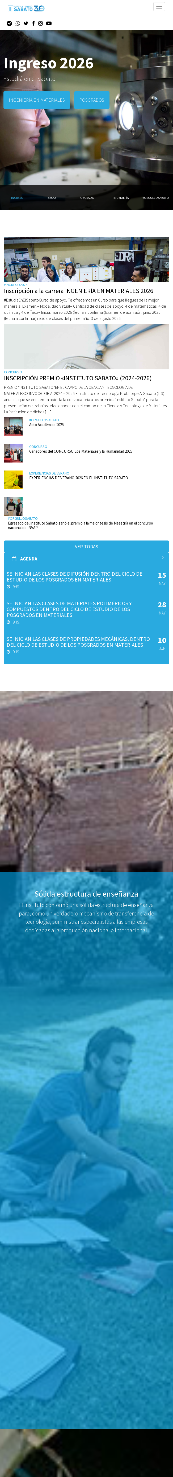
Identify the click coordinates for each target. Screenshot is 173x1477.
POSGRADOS (91, 100)
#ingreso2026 (15, 284)
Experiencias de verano (49, 473)
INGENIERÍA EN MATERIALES (37, 100)
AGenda (88, 558)
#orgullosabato (44, 420)
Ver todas (86, 546)
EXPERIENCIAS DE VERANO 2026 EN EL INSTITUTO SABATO (78, 477)
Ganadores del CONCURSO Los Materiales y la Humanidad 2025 (80, 451)
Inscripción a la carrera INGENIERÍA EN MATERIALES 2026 (78, 291)
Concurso (13, 372)
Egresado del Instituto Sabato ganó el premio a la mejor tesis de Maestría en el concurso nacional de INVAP (80, 525)
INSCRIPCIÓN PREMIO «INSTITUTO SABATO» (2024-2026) (78, 378)
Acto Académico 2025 (46, 424)
